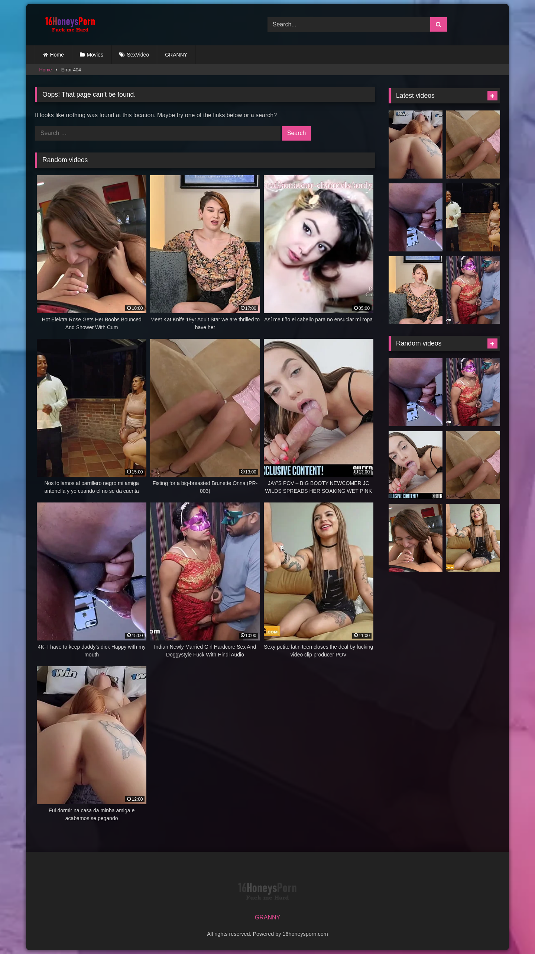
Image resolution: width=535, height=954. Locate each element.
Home (57, 55)
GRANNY (176, 55)
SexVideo (138, 55)
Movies (95, 55)
